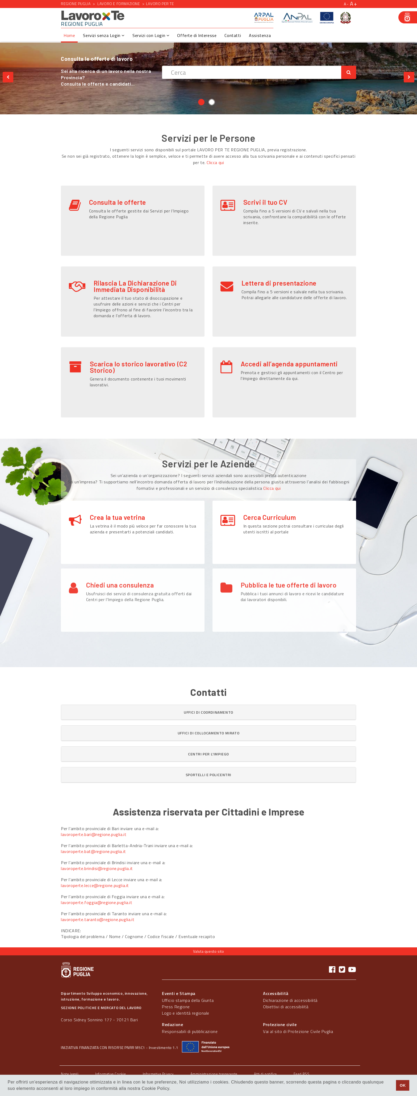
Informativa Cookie (110, 1074)
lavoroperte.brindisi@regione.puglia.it (97, 868)
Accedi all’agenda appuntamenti (289, 364)
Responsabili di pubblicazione (190, 1031)
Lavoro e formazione (118, 3)
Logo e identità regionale (185, 1013)
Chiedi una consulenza (120, 564)
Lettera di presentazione (278, 283)
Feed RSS (302, 1074)
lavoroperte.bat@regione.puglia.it (93, 851)
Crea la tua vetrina (117, 517)
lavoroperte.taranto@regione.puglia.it (97, 919)
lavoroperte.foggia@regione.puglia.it (96, 902)
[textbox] (251, 72)
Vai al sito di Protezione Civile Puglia (298, 1031)
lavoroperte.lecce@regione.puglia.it (95, 885)
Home (69, 35)
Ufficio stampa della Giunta (188, 1000)
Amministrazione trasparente (213, 1074)
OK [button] (403, 1085)
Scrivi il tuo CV (265, 202)
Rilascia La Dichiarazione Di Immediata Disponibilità (135, 286)
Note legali (70, 1074)
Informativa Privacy (158, 1074)
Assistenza (260, 35)
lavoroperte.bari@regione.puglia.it (93, 834)
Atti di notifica (265, 1074)
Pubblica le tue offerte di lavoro (289, 564)
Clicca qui (215, 162)
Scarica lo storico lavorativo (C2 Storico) (138, 367)
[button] (208, 712)
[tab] (208, 712)
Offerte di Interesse (196, 35)
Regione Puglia (75, 3)
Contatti (232, 35)
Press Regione (176, 1006)
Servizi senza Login (103, 35)
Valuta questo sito (208, 951)
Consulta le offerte (117, 202)
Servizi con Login (150, 35)
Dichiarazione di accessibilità (290, 1000)
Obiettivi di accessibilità (285, 1006)
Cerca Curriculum (269, 517)
